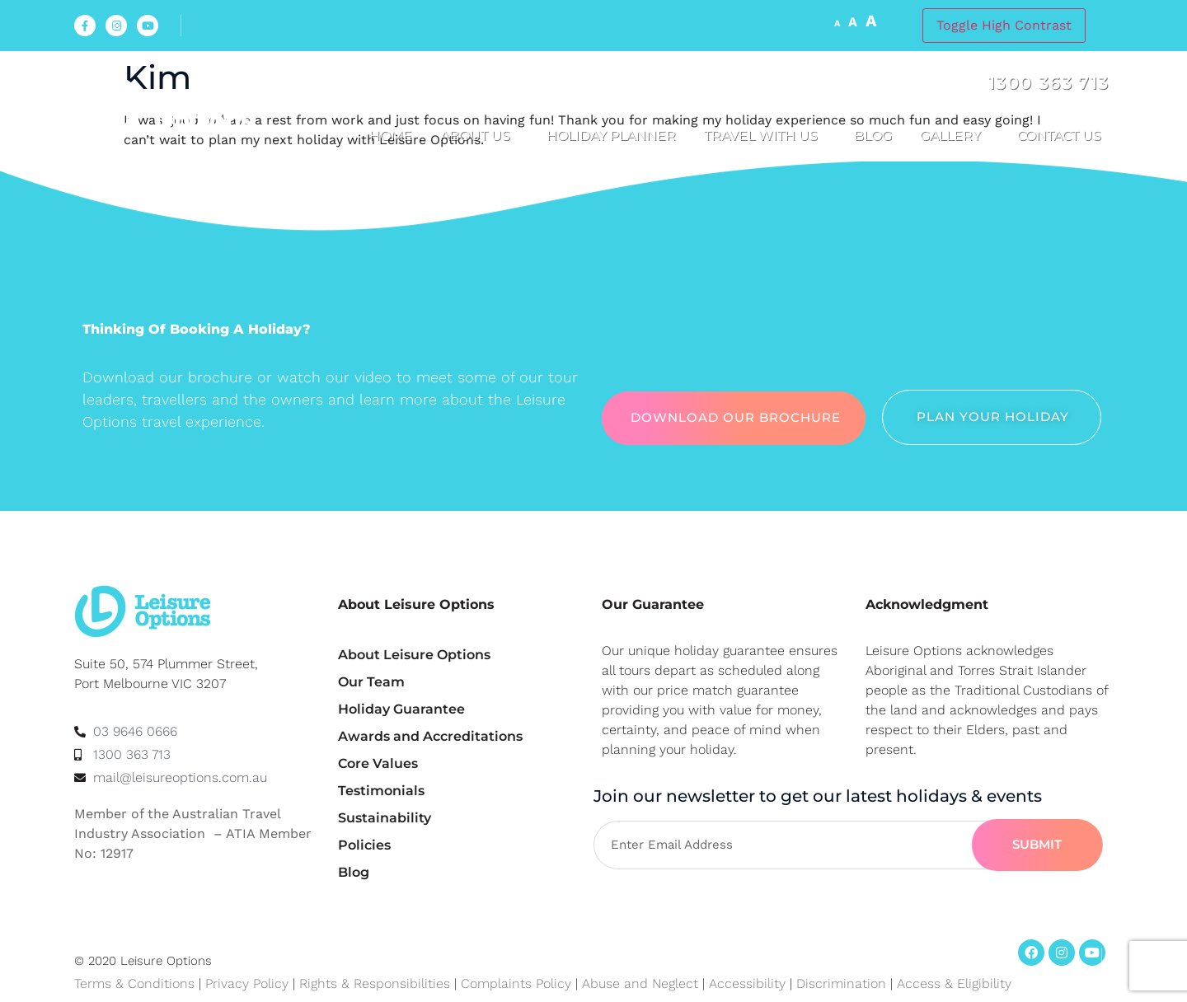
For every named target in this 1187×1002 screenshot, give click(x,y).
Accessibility (747, 983)
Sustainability (384, 818)
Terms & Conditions (134, 983)
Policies (364, 845)
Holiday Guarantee (401, 709)
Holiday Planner (611, 135)
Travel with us (765, 136)
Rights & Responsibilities (374, 983)
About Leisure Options (414, 655)
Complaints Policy (516, 983)
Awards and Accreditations (430, 736)
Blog (873, 135)
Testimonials (381, 790)
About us (479, 136)
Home (390, 135)
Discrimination (843, 983)
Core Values (378, 763)
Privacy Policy (247, 983)
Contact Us (1063, 136)
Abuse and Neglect (640, 983)
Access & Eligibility (954, 983)
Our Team (371, 682)
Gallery (954, 136)
